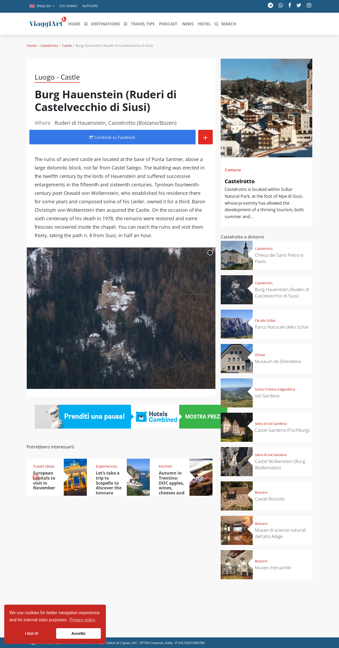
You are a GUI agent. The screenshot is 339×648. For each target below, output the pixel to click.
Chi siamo (68, 5)
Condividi (112, 137)
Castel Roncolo (270, 499)
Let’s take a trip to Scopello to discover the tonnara (108, 483)
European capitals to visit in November (44, 480)
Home (32, 45)
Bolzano (261, 492)
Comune (233, 169)
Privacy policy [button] (83, 620)
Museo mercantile (273, 567)
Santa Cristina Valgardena (275, 389)
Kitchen (165, 466)
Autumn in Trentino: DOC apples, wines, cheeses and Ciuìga (171, 485)
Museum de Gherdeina (278, 361)
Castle (67, 45)
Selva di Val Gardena (271, 423)
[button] (42, 6)
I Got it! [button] (31, 633)
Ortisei (260, 354)
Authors (90, 5)
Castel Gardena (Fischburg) (282, 430)
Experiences (106, 466)
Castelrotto (49, 45)
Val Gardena (267, 396)
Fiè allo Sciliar (265, 320)
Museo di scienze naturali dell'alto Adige (280, 533)
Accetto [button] (78, 633)
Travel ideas (44, 466)
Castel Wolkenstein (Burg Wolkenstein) (280, 464)
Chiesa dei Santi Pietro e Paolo (279, 258)
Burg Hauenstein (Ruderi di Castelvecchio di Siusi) (282, 292)
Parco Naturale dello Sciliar (282, 327)
